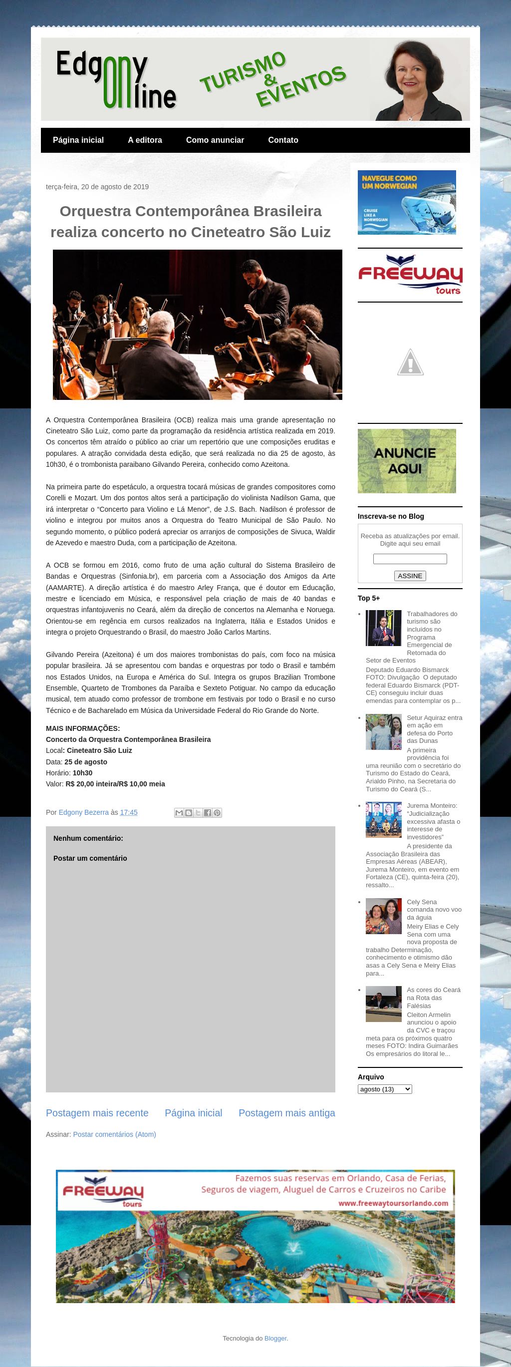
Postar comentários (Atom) (114, 1134)
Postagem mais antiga (287, 1112)
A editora (145, 140)
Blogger (275, 1338)
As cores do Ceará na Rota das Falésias (434, 997)
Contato (283, 140)
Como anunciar (215, 140)
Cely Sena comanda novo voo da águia (434, 909)
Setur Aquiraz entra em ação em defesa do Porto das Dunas (434, 729)
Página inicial (78, 140)
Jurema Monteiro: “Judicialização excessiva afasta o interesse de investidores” (433, 821)
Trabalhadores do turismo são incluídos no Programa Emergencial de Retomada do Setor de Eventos (412, 637)
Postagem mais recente (97, 1112)
